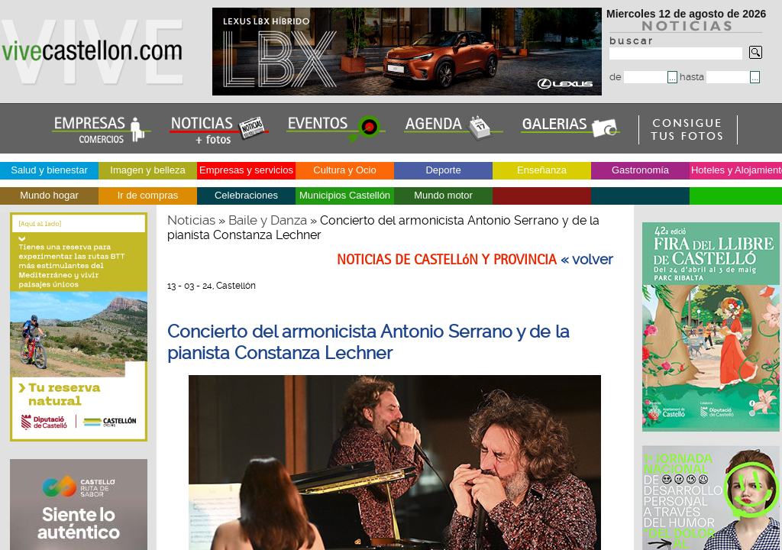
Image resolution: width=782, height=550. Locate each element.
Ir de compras (148, 195)
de (638, 76)
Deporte (442, 170)
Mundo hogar (49, 195)
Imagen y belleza (147, 170)
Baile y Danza (267, 220)
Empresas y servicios (246, 170)
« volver (587, 259)
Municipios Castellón (344, 195)
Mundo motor (443, 195)
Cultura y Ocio (344, 170)
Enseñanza (542, 170)
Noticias (191, 220)
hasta (715, 76)
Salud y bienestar (49, 170)
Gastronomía (640, 170)
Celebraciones (246, 195)
